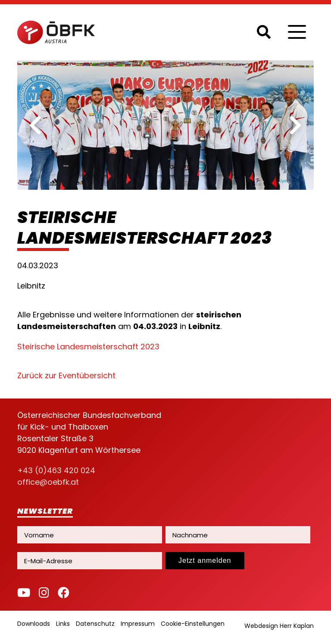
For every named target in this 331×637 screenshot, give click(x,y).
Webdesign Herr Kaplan (279, 625)
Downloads (33, 623)
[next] (295, 125)
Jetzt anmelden (204, 560)
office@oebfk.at (48, 482)
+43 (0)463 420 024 (56, 470)
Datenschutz (95, 623)
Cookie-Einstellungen (193, 623)
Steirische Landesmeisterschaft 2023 (88, 346)
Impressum (138, 623)
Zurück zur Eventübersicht (66, 375)
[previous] (35, 125)
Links (63, 623)
